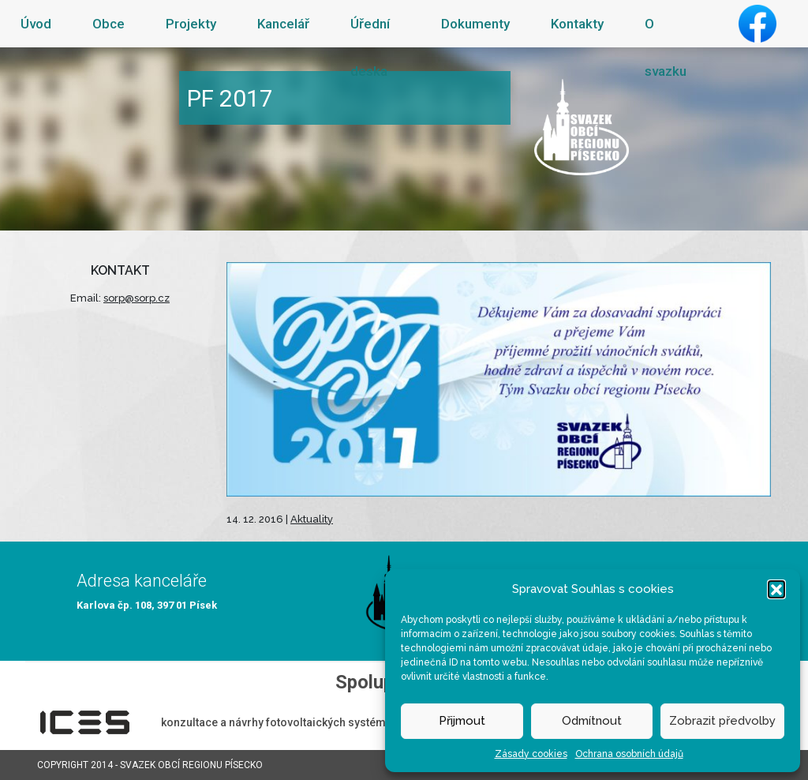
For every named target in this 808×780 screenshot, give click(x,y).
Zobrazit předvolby (722, 721)
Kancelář (283, 24)
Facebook (757, 24)
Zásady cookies (531, 753)
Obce (108, 24)
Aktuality (311, 519)
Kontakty (577, 24)
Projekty (191, 24)
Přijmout (462, 721)
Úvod (36, 24)
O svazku (665, 47)
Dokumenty (475, 24)
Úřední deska (370, 47)
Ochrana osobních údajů (629, 753)
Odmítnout (592, 721)
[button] (776, 589)
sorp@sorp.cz (136, 298)
